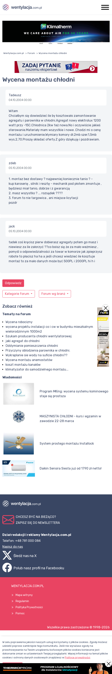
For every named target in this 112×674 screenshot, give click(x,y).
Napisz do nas (12, 547)
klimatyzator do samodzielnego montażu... (37, 369)
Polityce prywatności (77, 657)
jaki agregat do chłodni (23, 341)
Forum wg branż (53, 294)
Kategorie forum (17, 294)
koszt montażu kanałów (23, 365)
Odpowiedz (13, 283)
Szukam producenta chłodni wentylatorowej (39, 336)
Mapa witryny (24, 595)
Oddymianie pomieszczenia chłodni (32, 346)
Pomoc (20, 613)
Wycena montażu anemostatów (29, 360)
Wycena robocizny (19, 322)
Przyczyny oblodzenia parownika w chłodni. (38, 350)
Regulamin (22, 601)
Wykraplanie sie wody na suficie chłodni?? (36, 355)
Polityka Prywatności (29, 607)
